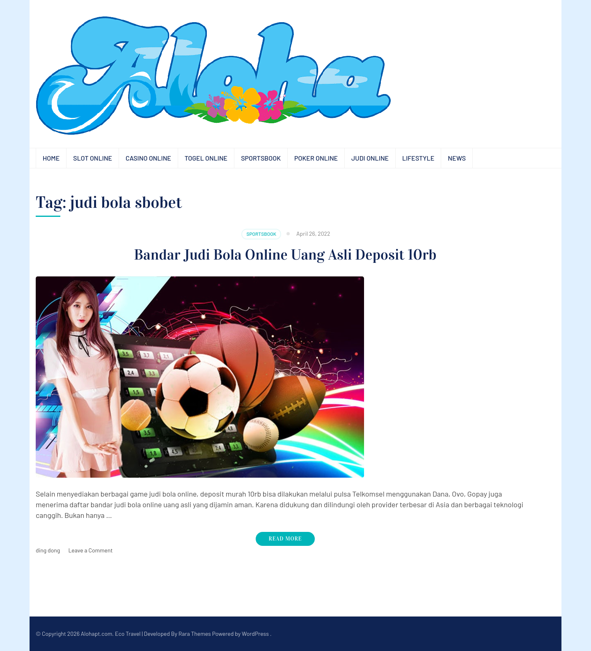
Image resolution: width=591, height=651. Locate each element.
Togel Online (206, 158)
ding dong (48, 550)
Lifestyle (418, 158)
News (457, 158)
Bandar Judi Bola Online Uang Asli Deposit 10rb (285, 255)
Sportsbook (261, 158)
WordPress (255, 633)
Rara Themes (195, 633)
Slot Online (92, 158)
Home (51, 158)
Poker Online (316, 158)
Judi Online (370, 158)
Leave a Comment (90, 550)
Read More (285, 539)
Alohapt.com (96, 633)
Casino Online (148, 158)
